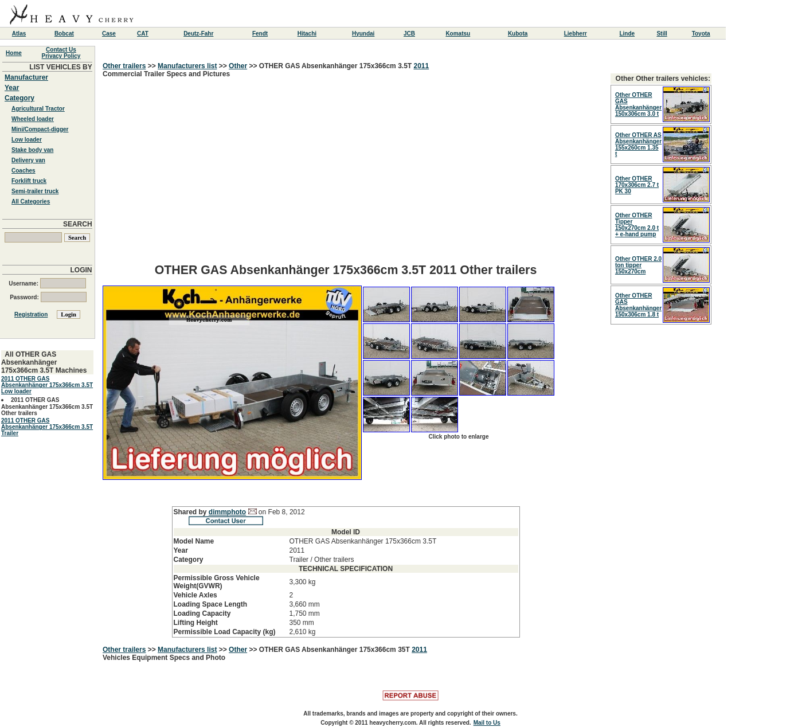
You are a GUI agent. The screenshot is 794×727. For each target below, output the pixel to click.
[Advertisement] (346, 174)
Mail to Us (487, 723)
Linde (627, 33)
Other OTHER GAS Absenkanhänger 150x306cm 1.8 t (638, 305)
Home (14, 53)
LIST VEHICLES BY (60, 67)
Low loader (26, 139)
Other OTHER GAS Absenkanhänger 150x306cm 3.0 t (638, 104)
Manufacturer (26, 77)
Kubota (517, 33)
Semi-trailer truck (34, 191)
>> (152, 66)
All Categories (30, 201)
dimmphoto (227, 512)
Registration (31, 314)
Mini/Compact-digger (39, 129)
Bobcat (64, 33)
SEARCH (77, 224)
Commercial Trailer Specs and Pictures (346, 354)
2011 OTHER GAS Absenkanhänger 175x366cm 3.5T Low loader (47, 385)
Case (109, 33)
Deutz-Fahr (198, 33)
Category (19, 98)
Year (12, 88)
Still (661, 33)
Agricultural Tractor (38, 108)
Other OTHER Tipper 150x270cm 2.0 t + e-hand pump (637, 224)
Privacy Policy (61, 56)
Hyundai (363, 33)
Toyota (701, 33)
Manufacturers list (187, 66)
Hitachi (307, 33)
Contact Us (61, 49)
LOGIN (81, 270)
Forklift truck (28, 181)
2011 (421, 66)
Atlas (19, 33)
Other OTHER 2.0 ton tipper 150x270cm (638, 265)
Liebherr (575, 33)
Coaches (23, 170)
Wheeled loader (32, 119)
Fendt (260, 33)
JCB (409, 33)
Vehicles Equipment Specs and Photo (164, 658)
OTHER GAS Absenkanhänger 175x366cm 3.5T (336, 66)
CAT (142, 33)
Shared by (191, 512)
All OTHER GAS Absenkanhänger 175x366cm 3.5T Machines (44, 362)
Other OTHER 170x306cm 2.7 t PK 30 (637, 184)
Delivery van (28, 160)
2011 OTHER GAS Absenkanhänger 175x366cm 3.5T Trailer (47, 426)
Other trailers (124, 66)
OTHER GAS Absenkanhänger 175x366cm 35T (335, 650)
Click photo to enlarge (458, 436)
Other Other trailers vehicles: (663, 79)
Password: (48, 297)
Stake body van (32, 150)
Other (238, 66)
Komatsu (457, 33)
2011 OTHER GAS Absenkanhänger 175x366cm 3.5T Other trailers (47, 406)
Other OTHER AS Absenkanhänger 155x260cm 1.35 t (638, 144)
